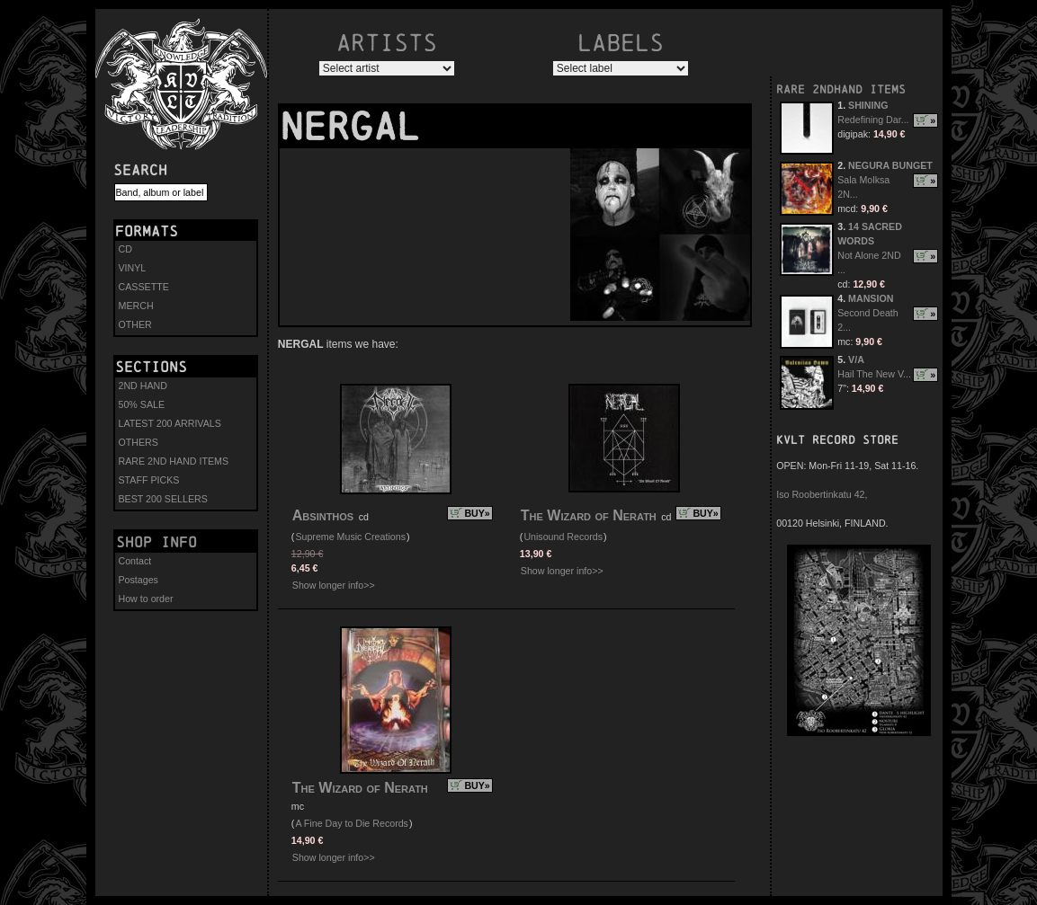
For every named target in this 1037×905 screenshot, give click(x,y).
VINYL (133, 267)
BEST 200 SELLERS (163, 498)
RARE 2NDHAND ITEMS (841, 89)
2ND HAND (143, 385)
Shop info (156, 542)
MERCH (136, 305)
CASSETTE (144, 286)
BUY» (476, 513)
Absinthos (322, 515)
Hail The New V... (874, 373)
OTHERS (138, 442)
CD (125, 249)
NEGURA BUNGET (890, 165)
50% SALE (142, 404)
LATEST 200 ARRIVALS (170, 423)
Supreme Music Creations (350, 536)
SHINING (868, 105)
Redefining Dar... (872, 119)
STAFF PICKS (149, 480)
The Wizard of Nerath (589, 515)
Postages (138, 579)
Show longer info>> (333, 585)
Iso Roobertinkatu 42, (821, 494)
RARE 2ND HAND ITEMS (174, 461)
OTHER (135, 324)
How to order (146, 598)
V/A (856, 359)
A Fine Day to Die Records (351, 823)
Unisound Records (563, 536)
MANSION (870, 298)
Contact (135, 560)
